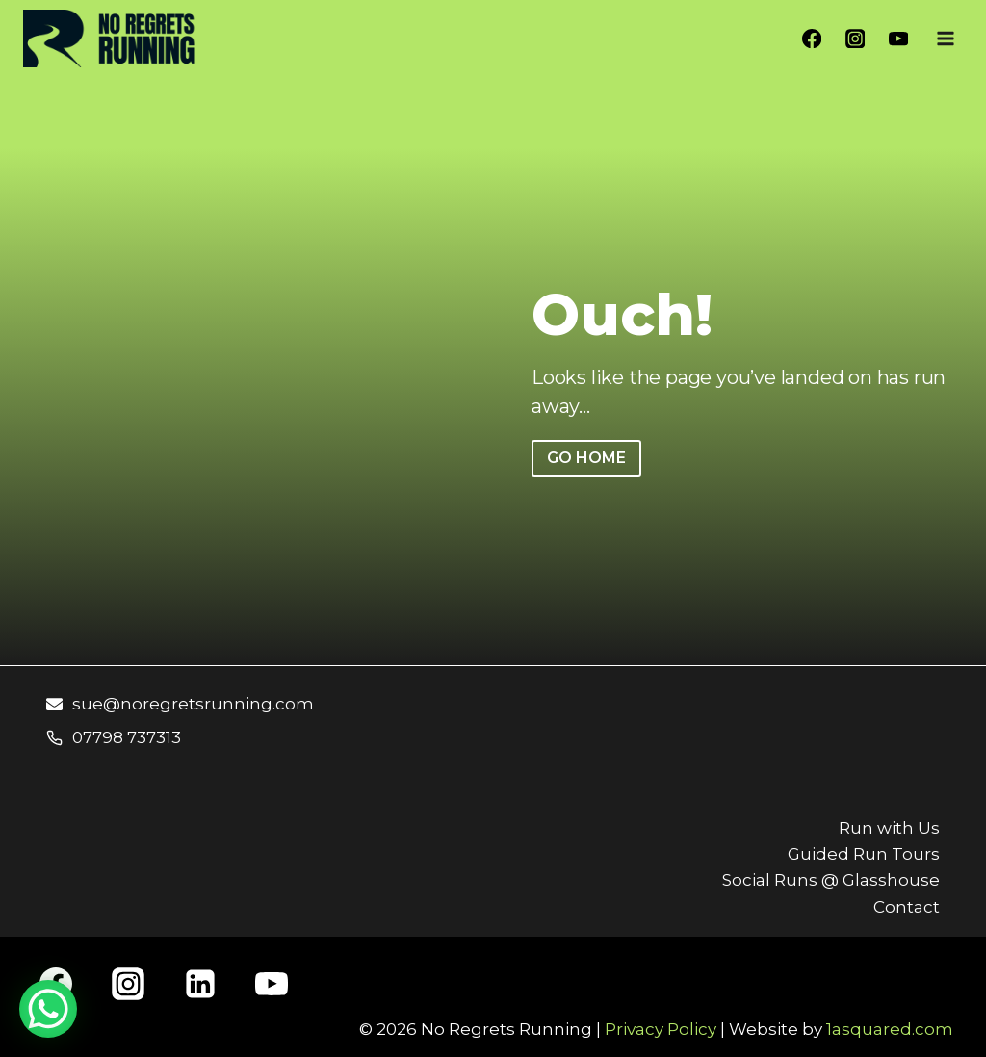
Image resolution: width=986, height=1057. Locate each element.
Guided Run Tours (864, 854)
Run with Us (889, 828)
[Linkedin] (200, 984)
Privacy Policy (660, 1029)
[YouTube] (898, 39)
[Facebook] (812, 39)
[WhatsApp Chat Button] (48, 1009)
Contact (906, 906)
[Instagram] (855, 39)
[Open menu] (945, 38)
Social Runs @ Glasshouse (831, 879)
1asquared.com (889, 1029)
